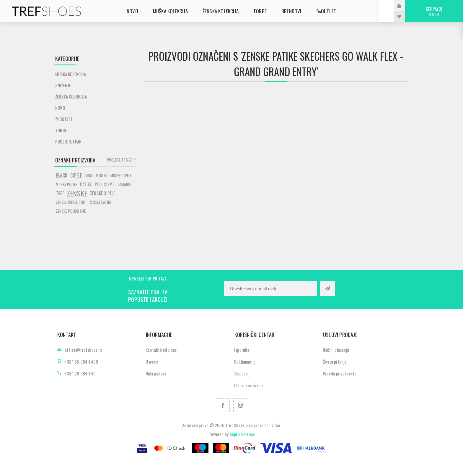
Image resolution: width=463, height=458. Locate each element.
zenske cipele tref (71, 202)
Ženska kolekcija (71, 96)
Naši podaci (156, 373)
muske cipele (120, 175)
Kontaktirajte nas (161, 349)
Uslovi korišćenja (248, 385)
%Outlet (64, 119)
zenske (77, 193)
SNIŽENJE (63, 85)
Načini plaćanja (336, 349)
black (61, 175)
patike (86, 184)
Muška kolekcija (70, 74)
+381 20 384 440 (80, 373)
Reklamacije (244, 361)
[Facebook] (223, 405)
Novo (60, 107)
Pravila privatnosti (339, 373)
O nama (152, 361)
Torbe (61, 130)
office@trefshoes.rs (83, 349)
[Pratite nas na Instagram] (240, 405)
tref (60, 193)
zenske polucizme (71, 211)
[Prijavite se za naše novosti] (270, 288)
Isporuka (242, 349)
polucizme (105, 184)
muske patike (66, 184)
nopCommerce (242, 434)
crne (89, 175)
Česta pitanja (335, 361)
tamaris (124, 184)
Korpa (434, 11)
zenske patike (100, 202)
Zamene (241, 373)
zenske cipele (102, 193)
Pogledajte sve (119, 160)
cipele (76, 175)
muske (101, 175)
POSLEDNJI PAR (68, 141)
